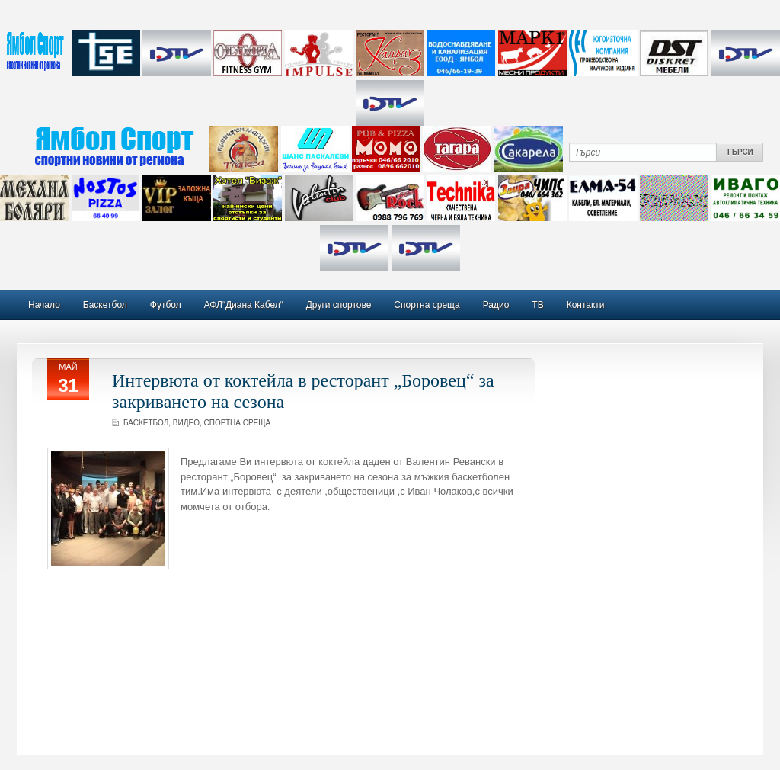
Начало (44, 305)
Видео (186, 423)
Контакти (586, 305)
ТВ (537, 305)
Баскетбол (105, 305)
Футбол (165, 305)
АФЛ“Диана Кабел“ (243, 305)
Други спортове (339, 305)
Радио (496, 305)
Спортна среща (426, 305)
